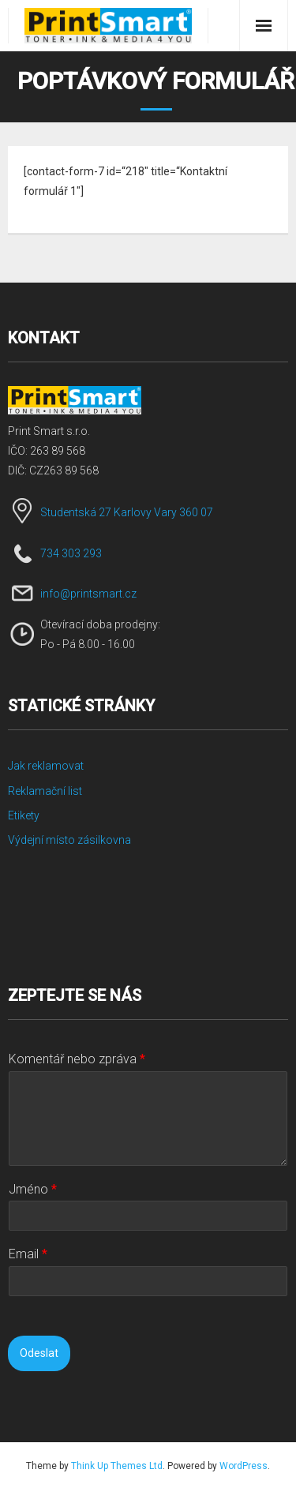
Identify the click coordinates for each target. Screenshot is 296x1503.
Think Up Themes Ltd (117, 1465)
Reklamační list (45, 791)
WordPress (243, 1465)
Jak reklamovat (46, 765)
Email (28, 1253)
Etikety (23, 815)
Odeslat (39, 1353)
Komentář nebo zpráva (77, 1058)
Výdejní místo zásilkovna (69, 840)
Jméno (33, 1189)
